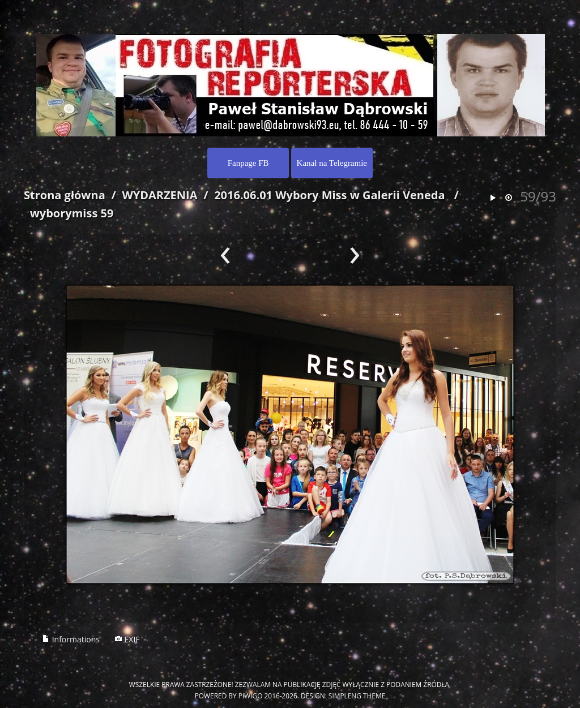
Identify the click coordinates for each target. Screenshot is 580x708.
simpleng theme (357, 695)
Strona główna (64, 195)
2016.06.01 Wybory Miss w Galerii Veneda (329, 195)
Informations (71, 639)
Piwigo (250, 695)
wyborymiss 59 (72, 213)
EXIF (127, 639)
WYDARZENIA (159, 195)
